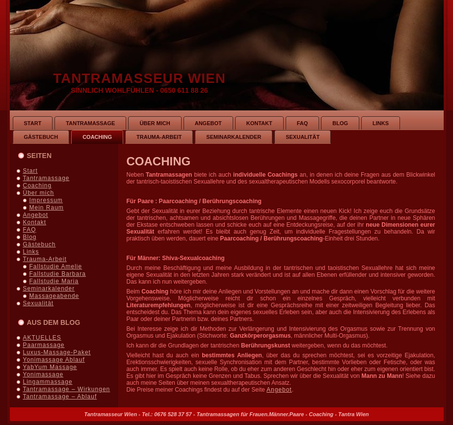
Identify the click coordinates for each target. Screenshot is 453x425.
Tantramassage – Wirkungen (66, 389)
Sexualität (38, 303)
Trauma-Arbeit (45, 259)
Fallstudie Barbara (57, 273)
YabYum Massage (50, 367)
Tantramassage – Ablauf (60, 396)
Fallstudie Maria (54, 281)
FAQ (29, 229)
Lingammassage (48, 381)
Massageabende (54, 295)
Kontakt (35, 222)
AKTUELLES (42, 337)
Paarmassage (44, 345)
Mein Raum (46, 207)
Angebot (36, 215)
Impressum (46, 200)
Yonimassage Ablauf (54, 359)
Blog (30, 237)
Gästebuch (39, 244)
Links (31, 251)
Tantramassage (46, 178)
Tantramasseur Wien (139, 78)
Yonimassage (43, 374)
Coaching (37, 185)
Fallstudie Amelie (55, 266)
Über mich (38, 192)
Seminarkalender (49, 288)
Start (30, 170)
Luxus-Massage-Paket (57, 352)
